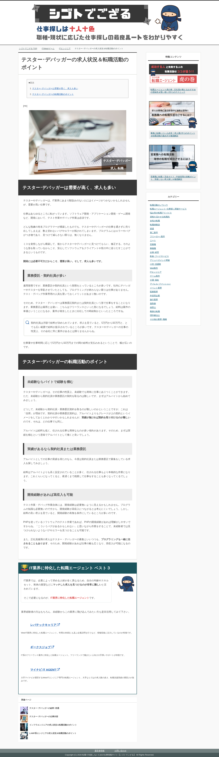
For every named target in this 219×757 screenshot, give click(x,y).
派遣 (152, 228)
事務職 (153, 248)
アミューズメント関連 (160, 260)
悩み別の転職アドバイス (161, 213)
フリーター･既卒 (157, 236)
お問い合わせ (120, 751)
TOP (28, 48)
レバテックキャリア (45, 624)
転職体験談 (155, 225)
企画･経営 (154, 252)
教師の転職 (155, 311)
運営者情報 (99, 751)
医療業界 (154, 292)
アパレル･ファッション (160, 284)
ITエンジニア (156, 272)
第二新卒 (154, 232)
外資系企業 (155, 295)
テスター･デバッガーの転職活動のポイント (53, 94)
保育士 (153, 307)
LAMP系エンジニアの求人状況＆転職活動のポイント (52, 733)
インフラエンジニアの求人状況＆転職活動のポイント (53, 725)
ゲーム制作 (155, 276)
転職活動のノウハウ (159, 205)
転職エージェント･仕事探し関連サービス (168, 209)
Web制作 (154, 268)
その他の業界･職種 (158, 319)
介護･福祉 (154, 280)
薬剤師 (153, 303)
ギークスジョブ (42, 647)
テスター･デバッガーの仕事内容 (43, 716)
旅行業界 (154, 299)
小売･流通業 (155, 264)
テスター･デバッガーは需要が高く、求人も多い (55, 88)
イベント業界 (156, 288)
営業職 (153, 244)
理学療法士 (155, 315)
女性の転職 (155, 221)
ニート (153, 240)
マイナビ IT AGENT (45, 669)
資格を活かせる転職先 (160, 217)
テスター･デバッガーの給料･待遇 (44, 708)
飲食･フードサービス (159, 256)
